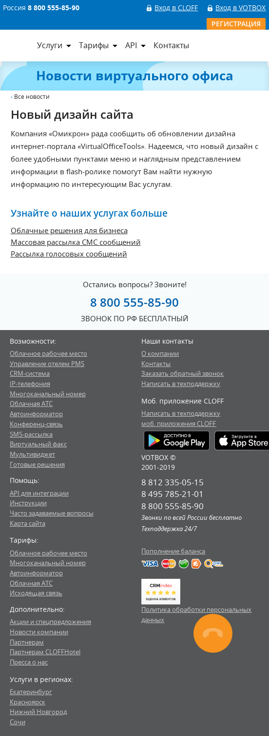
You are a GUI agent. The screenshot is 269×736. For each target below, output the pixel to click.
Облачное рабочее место (48, 353)
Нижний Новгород (38, 711)
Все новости (32, 96)
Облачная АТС (31, 403)
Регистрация (236, 23)
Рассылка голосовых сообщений (69, 253)
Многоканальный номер (48, 393)
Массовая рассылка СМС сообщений (76, 242)
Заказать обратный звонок (182, 373)
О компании (160, 353)
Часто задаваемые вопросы (52, 513)
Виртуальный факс (38, 444)
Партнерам (27, 642)
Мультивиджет (32, 454)
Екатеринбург (31, 691)
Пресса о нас (29, 662)
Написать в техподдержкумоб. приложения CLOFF (180, 418)
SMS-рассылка (31, 434)
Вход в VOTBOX (240, 7)
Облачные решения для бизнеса (69, 230)
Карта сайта (27, 523)
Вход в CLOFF (176, 7)
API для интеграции (39, 493)
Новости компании (39, 631)
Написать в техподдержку (180, 383)
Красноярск (27, 702)
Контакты (171, 45)
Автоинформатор (36, 413)
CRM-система (30, 373)
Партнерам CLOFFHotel (45, 651)
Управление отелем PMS (47, 363)
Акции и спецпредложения (50, 621)
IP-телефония (30, 383)
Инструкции (28, 502)
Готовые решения (37, 464)
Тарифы (94, 45)
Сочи (17, 722)
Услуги (49, 45)
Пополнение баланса (173, 551)
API (131, 45)
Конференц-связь (36, 424)
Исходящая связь (36, 593)
